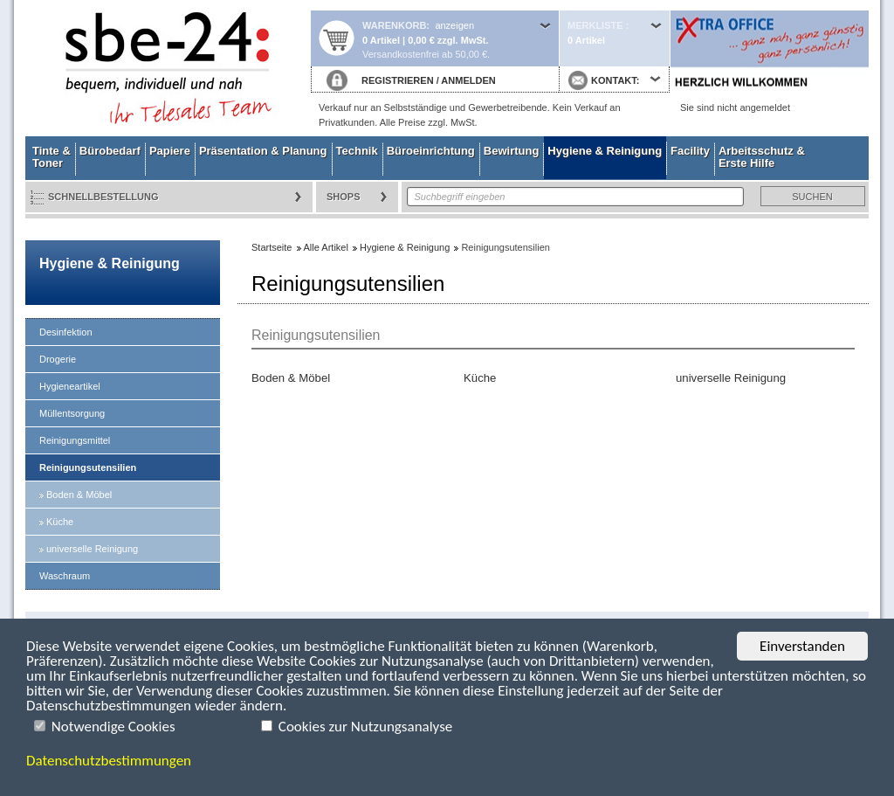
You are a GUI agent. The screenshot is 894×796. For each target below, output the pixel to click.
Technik (357, 150)
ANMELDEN (468, 80)
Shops (344, 196)
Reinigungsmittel (74, 440)
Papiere (169, 150)
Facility (690, 150)
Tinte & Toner (51, 157)
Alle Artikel (326, 247)
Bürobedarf (110, 150)
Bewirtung (512, 150)
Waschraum (64, 576)
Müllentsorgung (72, 413)
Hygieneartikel (69, 386)
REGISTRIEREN (397, 80)
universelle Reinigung (92, 548)
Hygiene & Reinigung (604, 150)
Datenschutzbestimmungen (108, 760)
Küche (59, 521)
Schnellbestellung (103, 196)
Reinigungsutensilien (87, 467)
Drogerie (57, 359)
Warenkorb (394, 25)
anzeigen (454, 25)
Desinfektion (66, 332)
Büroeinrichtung (431, 150)
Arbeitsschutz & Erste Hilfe (762, 157)
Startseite (167, 68)
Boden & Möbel (79, 494)
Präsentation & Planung (263, 150)
